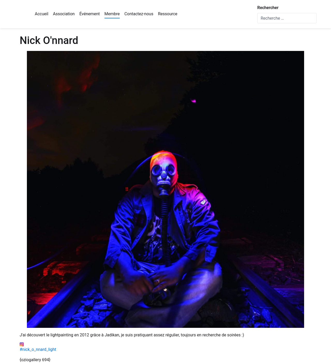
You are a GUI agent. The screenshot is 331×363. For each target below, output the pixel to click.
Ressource (167, 13)
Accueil (41, 13)
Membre (112, 13)
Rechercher (268, 7)
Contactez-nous (138, 13)
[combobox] (287, 18)
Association (64, 13)
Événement (89, 13)
